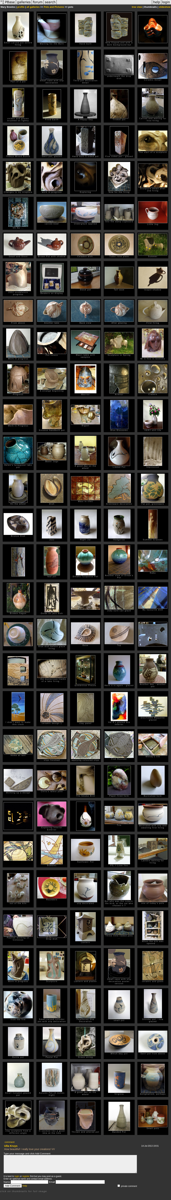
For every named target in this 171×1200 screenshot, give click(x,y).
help (24, 1185)
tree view (137, 7)
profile (21, 7)
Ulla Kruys (10, 1145)
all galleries (33, 7)
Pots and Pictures (54, 7)
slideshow (164, 7)
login (17, 1176)
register (26, 1176)
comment (10, 1142)
